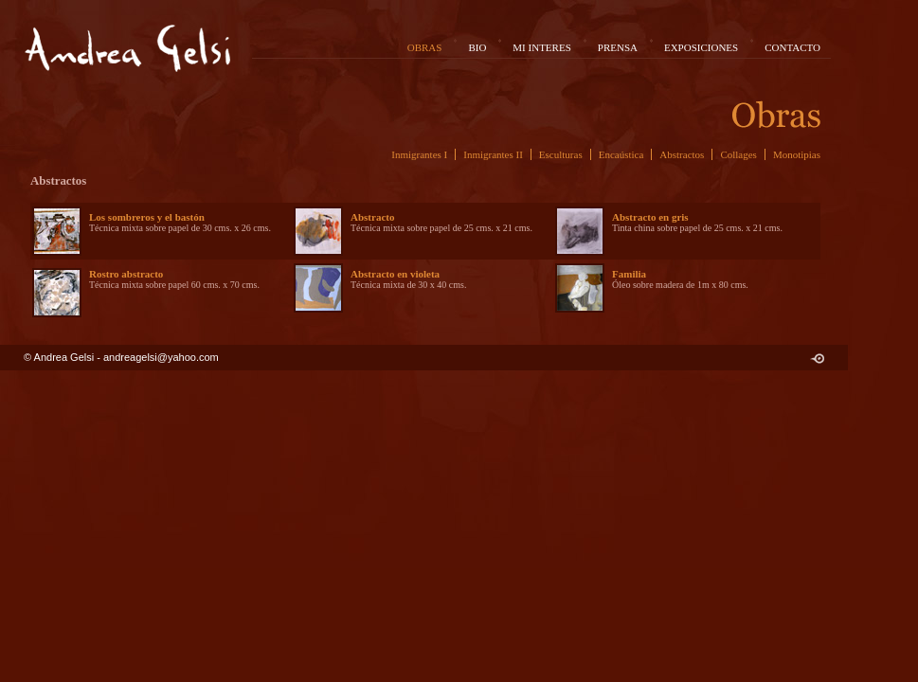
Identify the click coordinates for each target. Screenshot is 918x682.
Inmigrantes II (493, 154)
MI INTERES (541, 47)
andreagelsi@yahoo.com (161, 357)
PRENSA (618, 47)
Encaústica (621, 154)
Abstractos (681, 154)
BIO (477, 47)
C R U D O (817, 358)
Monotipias (796, 154)
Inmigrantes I (419, 154)
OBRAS (424, 47)
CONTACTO (792, 47)
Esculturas (561, 154)
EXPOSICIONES (701, 47)
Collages (738, 154)
